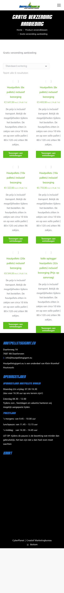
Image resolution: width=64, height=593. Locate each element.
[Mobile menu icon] (59, 5)
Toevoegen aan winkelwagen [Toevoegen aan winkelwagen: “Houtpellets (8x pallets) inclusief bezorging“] (48, 154)
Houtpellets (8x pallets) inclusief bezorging (48, 92)
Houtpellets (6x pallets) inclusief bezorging (16, 92)
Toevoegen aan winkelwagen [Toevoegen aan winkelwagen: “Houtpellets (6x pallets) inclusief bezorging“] (16, 154)
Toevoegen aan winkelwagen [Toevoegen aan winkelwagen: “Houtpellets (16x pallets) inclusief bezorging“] (48, 240)
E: (4, 358)
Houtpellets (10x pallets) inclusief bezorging (15, 178)
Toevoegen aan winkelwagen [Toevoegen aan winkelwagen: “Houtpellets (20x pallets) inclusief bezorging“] (16, 325)
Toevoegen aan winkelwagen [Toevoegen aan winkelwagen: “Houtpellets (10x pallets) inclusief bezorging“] (16, 240)
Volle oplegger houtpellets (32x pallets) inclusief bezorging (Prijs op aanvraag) (48, 268)
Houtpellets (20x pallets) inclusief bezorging (15, 263)
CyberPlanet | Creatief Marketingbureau (32, 540)
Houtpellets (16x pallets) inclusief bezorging (48, 178)
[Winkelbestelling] (26, 66)
